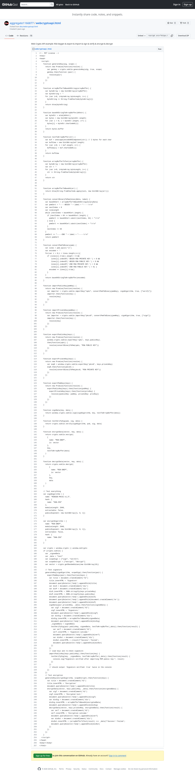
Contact (108, 769)
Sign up (188, 4)
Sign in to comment (117, 755)
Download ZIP (183, 35)
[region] (97, 399)
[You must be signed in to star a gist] (172, 23)
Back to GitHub (72, 4)
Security (77, 769)
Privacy (68, 769)
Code (9, 35)
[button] (172, 36)
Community (93, 769)
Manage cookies (120, 769)
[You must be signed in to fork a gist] (185, 23)
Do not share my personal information (142, 769)
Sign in (176, 4)
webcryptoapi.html (48, 23)
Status (84, 769)
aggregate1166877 (22, 23)
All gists (59, 4)
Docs (101, 769)
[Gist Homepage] (10, 4)
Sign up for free (43, 755)
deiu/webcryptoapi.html (29, 26)
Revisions (25, 35)
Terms (61, 769)
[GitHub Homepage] (39, 769)
